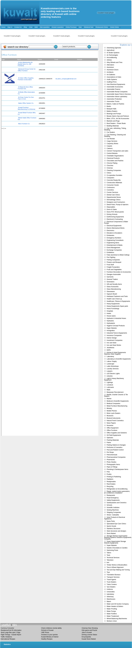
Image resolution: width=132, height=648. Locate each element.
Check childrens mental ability (51, 628)
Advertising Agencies (114, 48)
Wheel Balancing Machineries (117, 618)
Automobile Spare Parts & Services (119, 94)
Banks (109, 106)
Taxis (108, 555)
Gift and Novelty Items (114, 284)
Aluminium (110, 67)
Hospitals (110, 311)
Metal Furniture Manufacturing (117, 406)
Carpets (109, 146)
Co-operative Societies (114, 175)
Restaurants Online (102, 27)
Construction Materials (114, 183)
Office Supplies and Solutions (117, 433)
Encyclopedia (86, 637)
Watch (109, 601)
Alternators (110, 65)
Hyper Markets (112, 328)
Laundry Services (113, 369)
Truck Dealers (111, 582)
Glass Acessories (112, 287)
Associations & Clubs (114, 77)
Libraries (110, 376)
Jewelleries (110, 348)
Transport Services (113, 577)
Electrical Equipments (114, 226)
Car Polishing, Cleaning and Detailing (115, 135)
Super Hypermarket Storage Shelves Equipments (115, 542)
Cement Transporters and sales (117, 151)
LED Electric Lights (113, 373)
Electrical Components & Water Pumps (116, 222)
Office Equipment (112, 428)
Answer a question (58, 27)
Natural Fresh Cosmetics (115, 420)
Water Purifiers (112, 614)
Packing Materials (113, 440)
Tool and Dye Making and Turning (118, 570)
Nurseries (110, 425)
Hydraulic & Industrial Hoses (116, 318)
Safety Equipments (113, 500)
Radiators (110, 479)
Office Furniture (112, 430)
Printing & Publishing (114, 477)
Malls (108, 390)
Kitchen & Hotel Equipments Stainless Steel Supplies (115, 353)
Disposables (111, 207)
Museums (110, 416)
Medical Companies (113, 403)
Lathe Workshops (113, 366)
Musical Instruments (113, 418)
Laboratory (110, 356)
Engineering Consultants (115, 240)
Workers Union (112, 621)
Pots (108, 472)
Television (110, 560)
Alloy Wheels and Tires (114, 62)
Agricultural (110, 50)
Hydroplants (111, 323)
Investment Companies (114, 340)
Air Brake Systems (113, 53)
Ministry (109, 408)
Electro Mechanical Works (116, 228)
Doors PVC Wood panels (115, 212)
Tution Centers (112, 584)
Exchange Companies (114, 250)
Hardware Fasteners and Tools (117, 296)
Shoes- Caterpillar (113, 515)
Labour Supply (112, 361)
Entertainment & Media (114, 245)
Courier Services (112, 192)
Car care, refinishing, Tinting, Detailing (115, 129)
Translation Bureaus (113, 575)
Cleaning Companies (114, 170)
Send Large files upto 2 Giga (10, 632)
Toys (108, 572)
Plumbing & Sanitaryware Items (117, 469)
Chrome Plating (112, 163)
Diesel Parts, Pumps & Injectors (117, 204)
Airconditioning (112, 57)
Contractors (111, 187)
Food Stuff (110, 265)
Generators (110, 282)
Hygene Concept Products (116, 326)
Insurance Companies (114, 335)
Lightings (110, 382)
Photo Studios (111, 462)
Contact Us (18, 27)
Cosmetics (110, 190)
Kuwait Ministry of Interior (50, 637)
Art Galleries (111, 75)
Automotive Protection (114, 99)
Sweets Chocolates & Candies (117, 548)
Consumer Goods (113, 185)
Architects (110, 72)
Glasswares (111, 291)
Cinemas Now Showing (90, 628)
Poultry (109, 474)
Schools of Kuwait (47, 630)
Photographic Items (113, 464)
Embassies (110, 235)
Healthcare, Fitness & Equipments (118, 301)
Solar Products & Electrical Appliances (114, 518)
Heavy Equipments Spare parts (117, 306)
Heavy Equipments (113, 304)
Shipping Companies (114, 512)
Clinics (109, 173)
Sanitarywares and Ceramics (116, 503)
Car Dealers (111, 132)
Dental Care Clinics (113, 195)
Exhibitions (110, 252)
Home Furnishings (113, 308)
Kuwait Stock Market (89, 639)
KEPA (109, 350)
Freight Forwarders (113, 267)
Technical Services (113, 557)
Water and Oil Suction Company (118, 604)
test (108, 562)
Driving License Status (89, 635)
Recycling (110, 486)
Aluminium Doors (112, 70)
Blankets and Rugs (113, 121)
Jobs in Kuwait (87, 632)
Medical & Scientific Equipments (118, 401)
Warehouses (111, 599)
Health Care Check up (114, 299)
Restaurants (111, 495)
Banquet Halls (111, 109)
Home (3, 27)
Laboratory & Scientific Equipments (119, 359)
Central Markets (112, 153)
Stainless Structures (113, 528)
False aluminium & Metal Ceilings (118, 255)
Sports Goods (111, 526)
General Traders (112, 279)
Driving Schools (112, 214)
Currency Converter (7, 628)
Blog (25, 27)
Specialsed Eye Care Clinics (116, 524)
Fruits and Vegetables (114, 269)
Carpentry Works (112, 143)
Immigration (111, 330)
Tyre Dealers (111, 587)
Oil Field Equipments (114, 435)
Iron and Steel (111, 343)
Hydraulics (110, 321)
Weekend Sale (88, 27)
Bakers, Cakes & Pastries (115, 104)
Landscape (110, 364)
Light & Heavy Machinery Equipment (114, 379)
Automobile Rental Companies (117, 92)
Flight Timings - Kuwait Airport (11, 635)
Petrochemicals (112, 455)
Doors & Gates (112, 209)
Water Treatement (113, 616)
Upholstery (110, 594)
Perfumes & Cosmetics (114, 447)
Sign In (10, 27)
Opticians (110, 438)
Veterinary (110, 597)
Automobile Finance (113, 89)
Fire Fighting (111, 257)
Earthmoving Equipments (115, 217)
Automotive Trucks (113, 101)
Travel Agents (111, 579)
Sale (80, 27)
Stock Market (111, 533)
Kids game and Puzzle (89, 630)
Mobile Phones (112, 411)
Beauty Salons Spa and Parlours (118, 116)
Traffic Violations (6, 637)
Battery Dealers (112, 111)
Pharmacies (111, 460)
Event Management (113, 247)
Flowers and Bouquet (114, 262)
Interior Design (112, 338)
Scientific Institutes (113, 507)
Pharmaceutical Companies (116, 457)
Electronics (110, 230)
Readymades (111, 481)
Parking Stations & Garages (116, 445)
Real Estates (111, 484)
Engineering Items (113, 243)
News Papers (111, 423)
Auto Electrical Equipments (116, 84)
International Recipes (8, 639)
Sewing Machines (113, 510)
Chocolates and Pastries (115, 161)
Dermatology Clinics (113, 200)
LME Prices (45, 632)
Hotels (109, 313)
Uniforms (110, 589)
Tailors (109, 553)
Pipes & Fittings (112, 467)
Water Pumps (111, 611)
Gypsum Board (112, 294)
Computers (110, 178)
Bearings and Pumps (114, 114)
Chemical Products (113, 158)
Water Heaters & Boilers (115, 606)
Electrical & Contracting (115, 219)
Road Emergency (113, 498)
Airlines (109, 60)
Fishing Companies (113, 260)
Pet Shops (110, 452)
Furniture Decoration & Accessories (119, 272)
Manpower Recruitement (115, 392)
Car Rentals (111, 139)
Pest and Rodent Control (115, 450)
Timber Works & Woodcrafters (117, 565)
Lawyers (109, 371)
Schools (109, 505)
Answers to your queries (49, 635)
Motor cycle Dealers (113, 413)
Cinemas (110, 168)
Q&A (36, 27)
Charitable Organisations (115, 156)
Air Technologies (112, 55)
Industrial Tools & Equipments (117, 333)
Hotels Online (114, 27)
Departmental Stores (114, 197)
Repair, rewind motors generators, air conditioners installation (117, 492)
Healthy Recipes (46, 639)
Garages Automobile (114, 274)
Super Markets (112, 545)
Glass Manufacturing (114, 289)
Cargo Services (112, 141)
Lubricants (110, 387)
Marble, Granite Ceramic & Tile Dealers (116, 395)
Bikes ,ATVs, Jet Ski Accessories (118, 118)
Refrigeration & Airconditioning (117, 489)
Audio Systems (112, 79)
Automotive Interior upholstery (117, 96)
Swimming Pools (112, 550)
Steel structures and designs (116, 531)
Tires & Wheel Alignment (115, 567)
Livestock (110, 385)
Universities (111, 592)
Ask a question (44, 27)
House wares (111, 316)
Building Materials (113, 126)
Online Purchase (71, 27)
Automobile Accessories (115, 87)
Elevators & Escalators (114, 233)
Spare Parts (111, 521)
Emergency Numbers (114, 238)
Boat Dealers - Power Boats (116, 123)
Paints (109, 442)
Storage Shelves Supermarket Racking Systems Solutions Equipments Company (117, 537)
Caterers (110, 148)
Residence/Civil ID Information (11, 630)
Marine (109, 399)
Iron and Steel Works (114, 345)
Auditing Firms (112, 82)
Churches (110, 165)
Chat (30, 27)
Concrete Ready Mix (114, 180)
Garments (110, 277)
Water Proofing (112, 609)
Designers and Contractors (116, 202)
